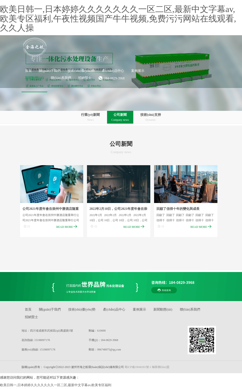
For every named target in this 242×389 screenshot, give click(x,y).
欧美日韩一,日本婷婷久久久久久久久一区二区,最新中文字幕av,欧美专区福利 (55, 386)
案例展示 (145, 310)
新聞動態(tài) (169, 310)
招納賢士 (34, 318)
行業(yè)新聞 (89, 117)
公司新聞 (120, 117)
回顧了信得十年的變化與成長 (180, 209)
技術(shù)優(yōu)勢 (86, 310)
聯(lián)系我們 (198, 310)
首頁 (30, 310)
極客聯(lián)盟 (163, 368)
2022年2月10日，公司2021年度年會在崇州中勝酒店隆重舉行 (121, 210)
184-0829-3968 (164, 53)
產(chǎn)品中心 (119, 310)
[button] (102, 46)
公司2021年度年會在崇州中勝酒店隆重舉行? (52, 210)
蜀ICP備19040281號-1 (140, 368)
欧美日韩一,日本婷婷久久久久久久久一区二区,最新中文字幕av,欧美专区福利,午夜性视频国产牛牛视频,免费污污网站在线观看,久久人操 (118, 18)
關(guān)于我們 (54, 310)
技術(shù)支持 (152, 117)
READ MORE (68, 227)
